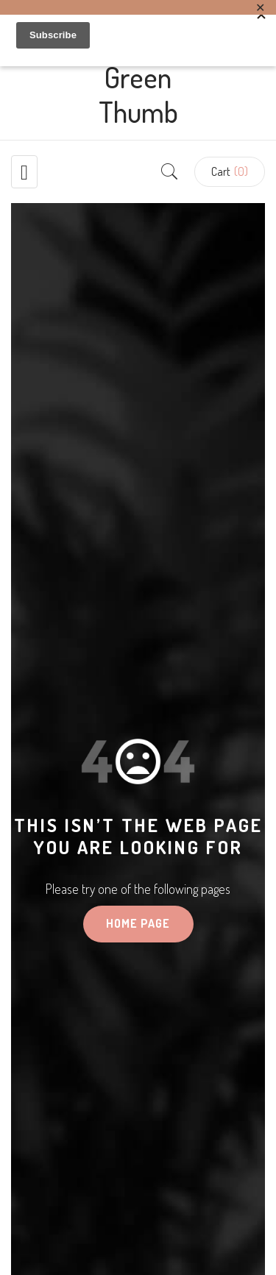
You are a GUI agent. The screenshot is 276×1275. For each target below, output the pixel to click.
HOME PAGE (138, 923)
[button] (229, 172)
